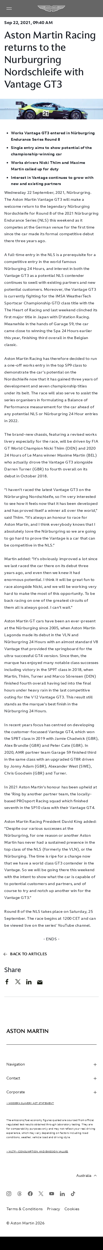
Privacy (53, 1208)
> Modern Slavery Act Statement (30, 1103)
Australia (86, 1175)
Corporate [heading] (51, 1092)
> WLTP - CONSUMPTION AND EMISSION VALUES (37, 1151)
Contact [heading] (51, 1078)
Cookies (71, 1208)
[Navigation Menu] (9, 8)
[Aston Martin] (52, 8)
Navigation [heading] (51, 1064)
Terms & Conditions (24, 1208)
